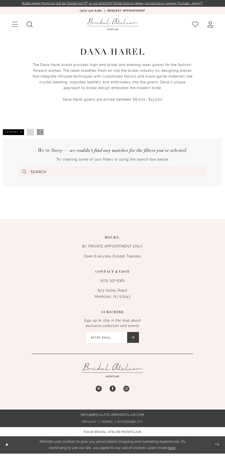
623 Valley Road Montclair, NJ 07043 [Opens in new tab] (113, 295)
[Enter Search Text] (112, 172)
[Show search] (29, 25)
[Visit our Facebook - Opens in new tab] (112, 391)
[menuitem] (91, 11)
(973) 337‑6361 (112, 282)
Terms (107, 424)
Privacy (89, 424)
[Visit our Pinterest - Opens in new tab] (98, 391)
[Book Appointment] (126, 11)
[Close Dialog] (7, 447)
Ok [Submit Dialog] (217, 447)
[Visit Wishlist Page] (195, 25)
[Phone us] (91, 11)
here (171, 450)
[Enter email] (112, 339)
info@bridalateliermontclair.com (112, 417)
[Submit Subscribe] (135, 339)
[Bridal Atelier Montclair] (112, 24)
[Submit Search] (25, 172)
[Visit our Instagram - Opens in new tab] (126, 391)
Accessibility (130, 424)
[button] (14, 25)
